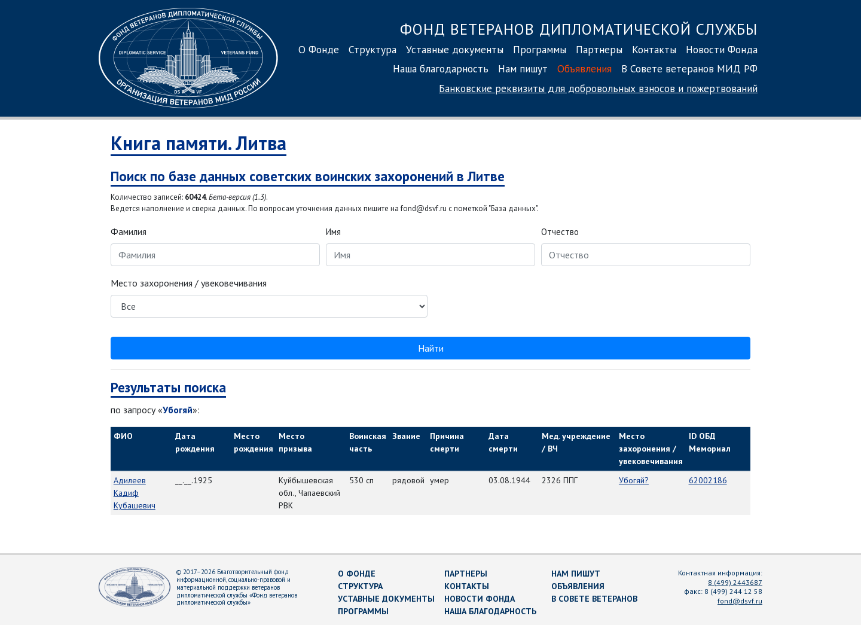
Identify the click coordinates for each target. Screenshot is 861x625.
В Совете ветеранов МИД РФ (689, 68)
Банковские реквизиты (598, 88)
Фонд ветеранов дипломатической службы (579, 29)
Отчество (560, 231)
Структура (372, 49)
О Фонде (318, 49)
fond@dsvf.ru (740, 600)
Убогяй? (634, 480)
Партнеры (599, 49)
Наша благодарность (440, 68)
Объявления (584, 68)
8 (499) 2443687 (735, 582)
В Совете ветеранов (594, 598)
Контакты (654, 49)
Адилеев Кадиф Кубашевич (134, 493)
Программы (539, 49)
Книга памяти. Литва (198, 143)
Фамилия (128, 231)
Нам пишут (523, 68)
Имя (333, 231)
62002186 (708, 480)
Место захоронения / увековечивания (189, 283)
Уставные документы (454, 49)
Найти (431, 348)
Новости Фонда (722, 49)
